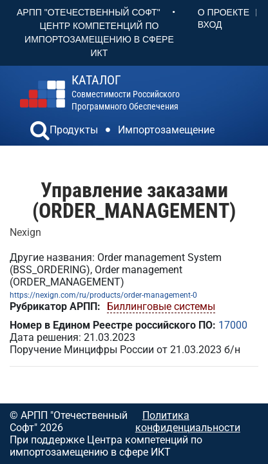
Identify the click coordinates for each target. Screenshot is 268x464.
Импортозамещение (166, 130)
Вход (210, 24)
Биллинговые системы (161, 306)
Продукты (74, 130)
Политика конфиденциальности (187, 421)
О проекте (223, 12)
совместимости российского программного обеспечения (126, 92)
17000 (232, 325)
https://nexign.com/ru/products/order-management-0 (103, 295)
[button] (40, 132)
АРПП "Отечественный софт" (88, 12)
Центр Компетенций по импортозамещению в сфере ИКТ (99, 39)
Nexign (25, 232)
